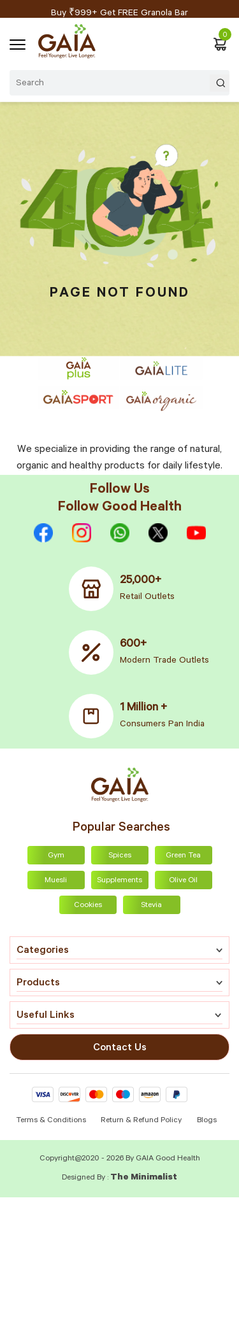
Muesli (56, 881)
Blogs (207, 1120)
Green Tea (183, 856)
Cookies (88, 905)
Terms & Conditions (52, 1120)
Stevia (151, 905)
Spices (119, 856)
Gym (56, 856)
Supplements (119, 881)
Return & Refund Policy (141, 1120)
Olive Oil (183, 881)
